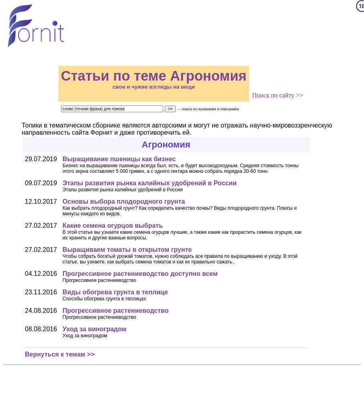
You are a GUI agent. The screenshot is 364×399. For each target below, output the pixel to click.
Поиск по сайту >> (277, 95)
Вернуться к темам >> (60, 354)
